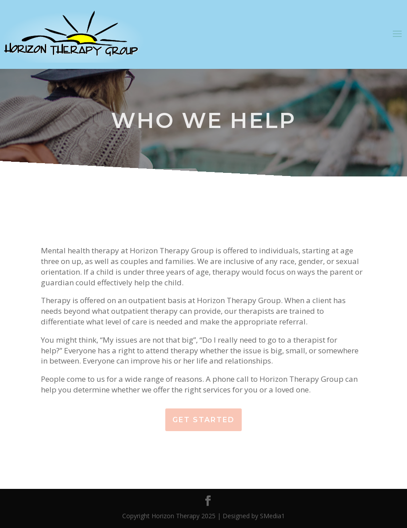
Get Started (203, 420)
